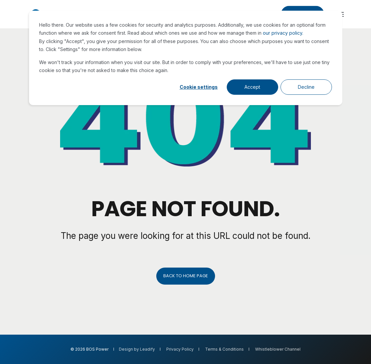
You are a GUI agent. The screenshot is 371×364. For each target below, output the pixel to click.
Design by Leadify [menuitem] (137, 349)
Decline (306, 87)
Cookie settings (199, 87)
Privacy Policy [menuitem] (180, 349)
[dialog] (185, 58)
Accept (252, 87)
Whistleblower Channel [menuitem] (278, 349)
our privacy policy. (283, 33)
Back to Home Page (185, 276)
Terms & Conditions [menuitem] (224, 349)
